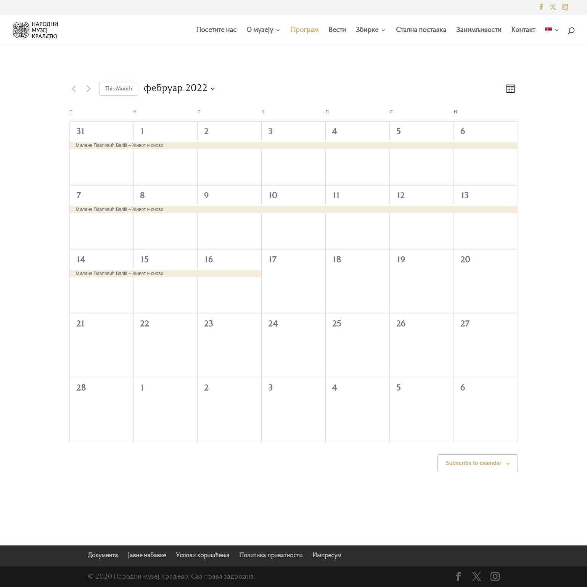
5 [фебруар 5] (398, 132)
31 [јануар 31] (80, 132)
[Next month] (88, 88)
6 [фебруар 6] (462, 132)
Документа (103, 556)
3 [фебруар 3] (270, 132)
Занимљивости (478, 30)
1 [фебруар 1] (142, 132)
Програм (304, 30)
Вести (337, 30)
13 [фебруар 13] (464, 196)
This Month (118, 89)
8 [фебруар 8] (142, 196)
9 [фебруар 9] (206, 196)
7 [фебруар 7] (78, 196)
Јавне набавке (147, 556)
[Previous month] (74, 88)
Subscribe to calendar (473, 463)
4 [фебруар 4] (334, 132)
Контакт (523, 30)
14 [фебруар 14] (80, 260)
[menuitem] (552, 36)
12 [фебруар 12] (400, 196)
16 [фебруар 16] (208, 260)
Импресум (326, 556)
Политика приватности (270, 556)
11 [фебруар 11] (336, 196)
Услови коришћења (202, 556)
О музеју (259, 30)
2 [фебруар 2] (206, 132)
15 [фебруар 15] (144, 260)
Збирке (367, 30)
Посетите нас (216, 30)
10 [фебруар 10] (272, 196)
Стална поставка (421, 30)
